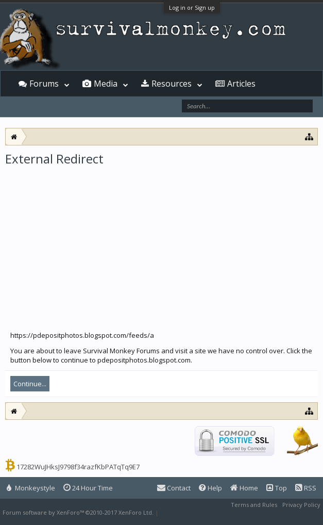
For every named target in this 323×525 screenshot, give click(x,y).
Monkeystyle (31, 488)
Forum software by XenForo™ (78, 512)
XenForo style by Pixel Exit (196, 512)
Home (244, 488)
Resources (171, 83)
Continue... (29, 383)
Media (105, 83)
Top (276, 488)
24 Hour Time (88, 488)
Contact (174, 488)
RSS (305, 488)
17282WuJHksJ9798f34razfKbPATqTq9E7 (78, 466)
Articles (241, 83)
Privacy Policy (301, 504)
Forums (44, 83)
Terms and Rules (254, 504)
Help (210, 488)
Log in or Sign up (192, 7)
